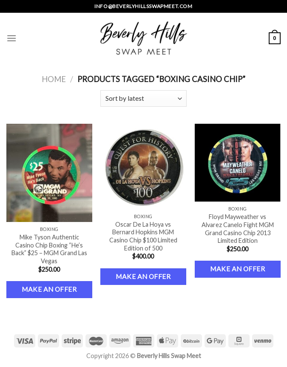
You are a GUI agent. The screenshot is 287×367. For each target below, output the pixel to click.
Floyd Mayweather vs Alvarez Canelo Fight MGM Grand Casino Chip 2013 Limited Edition (238, 228)
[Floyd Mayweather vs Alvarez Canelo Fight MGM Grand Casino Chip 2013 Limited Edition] (238, 163)
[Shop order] (143, 98)
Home (54, 79)
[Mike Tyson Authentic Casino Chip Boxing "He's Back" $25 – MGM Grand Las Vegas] (49, 173)
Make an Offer (49, 289)
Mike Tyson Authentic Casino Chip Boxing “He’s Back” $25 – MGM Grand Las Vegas (49, 249)
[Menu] (11, 38)
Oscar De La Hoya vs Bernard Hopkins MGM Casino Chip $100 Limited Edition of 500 (143, 236)
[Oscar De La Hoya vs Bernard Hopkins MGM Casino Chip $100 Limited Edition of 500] (143, 166)
